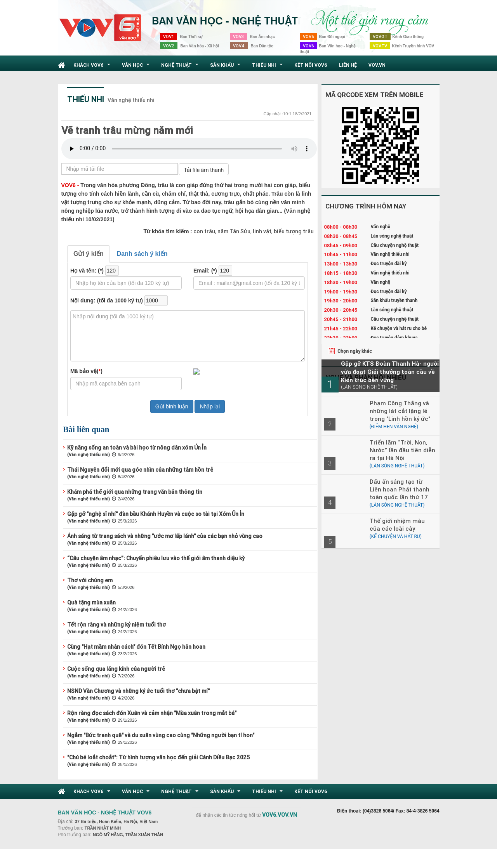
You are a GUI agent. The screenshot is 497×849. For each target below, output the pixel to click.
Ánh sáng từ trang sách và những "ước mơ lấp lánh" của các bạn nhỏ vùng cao (164, 536)
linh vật (261, 231)
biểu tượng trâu (293, 231)
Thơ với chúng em (90, 580)
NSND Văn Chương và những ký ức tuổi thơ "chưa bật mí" (138, 691)
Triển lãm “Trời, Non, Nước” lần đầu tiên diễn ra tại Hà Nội (402, 450)
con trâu (204, 231)
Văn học (136, 67)
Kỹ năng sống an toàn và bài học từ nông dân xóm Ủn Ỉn (137, 447)
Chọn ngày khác (354, 351)
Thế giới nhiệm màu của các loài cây (397, 524)
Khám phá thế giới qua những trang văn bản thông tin (134, 491)
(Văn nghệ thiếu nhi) (88, 454)
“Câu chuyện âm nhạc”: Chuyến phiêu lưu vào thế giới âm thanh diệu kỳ (156, 558)
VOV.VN (377, 65)
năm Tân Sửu (233, 231)
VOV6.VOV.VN (279, 814)
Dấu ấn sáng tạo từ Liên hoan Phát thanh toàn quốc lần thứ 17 (399, 489)
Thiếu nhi (268, 67)
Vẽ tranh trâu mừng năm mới (127, 130)
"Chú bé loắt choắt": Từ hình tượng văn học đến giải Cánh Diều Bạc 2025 (158, 757)
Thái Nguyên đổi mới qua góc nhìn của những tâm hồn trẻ (140, 469)
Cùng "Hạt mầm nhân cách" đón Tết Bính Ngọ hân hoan (136, 646)
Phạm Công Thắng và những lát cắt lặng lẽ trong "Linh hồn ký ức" (400, 410)
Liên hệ (348, 65)
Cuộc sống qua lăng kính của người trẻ (116, 668)
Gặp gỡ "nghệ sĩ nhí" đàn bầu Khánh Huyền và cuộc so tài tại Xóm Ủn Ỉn (155, 513)
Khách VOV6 (92, 67)
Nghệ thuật (180, 67)
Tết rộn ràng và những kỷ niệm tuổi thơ (116, 624)
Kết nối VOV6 (310, 65)
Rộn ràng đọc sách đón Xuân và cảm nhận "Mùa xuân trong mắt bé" (151, 713)
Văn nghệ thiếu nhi (131, 100)
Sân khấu (226, 67)
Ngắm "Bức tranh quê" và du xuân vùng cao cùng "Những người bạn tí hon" (160, 735)
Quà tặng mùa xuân (91, 602)
